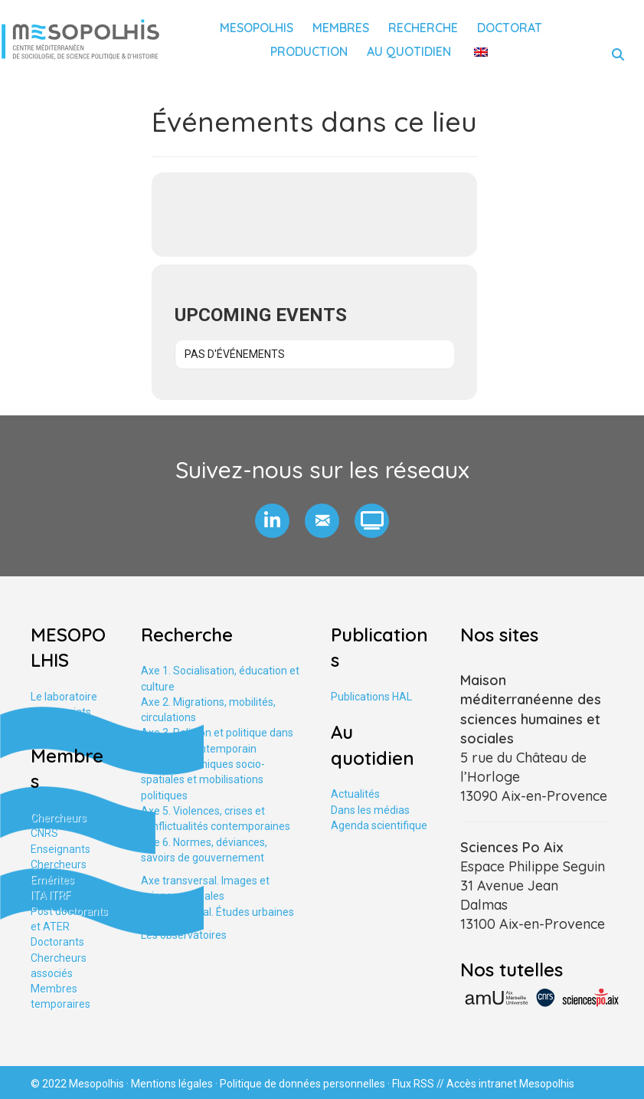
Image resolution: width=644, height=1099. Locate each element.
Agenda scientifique (379, 825)
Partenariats (61, 712)
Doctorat (509, 27)
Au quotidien (409, 51)
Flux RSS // (419, 1084)
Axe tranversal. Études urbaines (217, 912)
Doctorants (57, 942)
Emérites (52, 880)
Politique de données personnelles (302, 1084)
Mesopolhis (256, 27)
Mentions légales (172, 1084)
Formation (55, 727)
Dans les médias (370, 810)
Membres (340, 27)
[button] (272, 521)
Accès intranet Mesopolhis (510, 1084)
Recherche (423, 27)
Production (309, 51)
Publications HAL (371, 697)
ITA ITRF (50, 895)
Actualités (355, 794)
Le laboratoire (64, 697)
